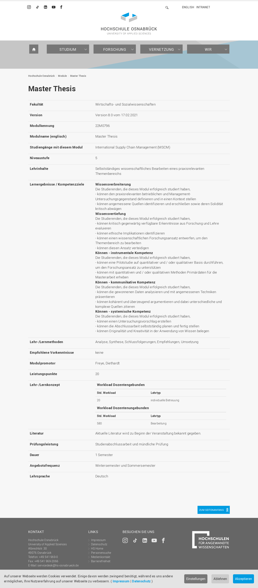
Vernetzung (161, 49)
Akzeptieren (243, 579)
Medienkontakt (100, 557)
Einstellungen (195, 579)
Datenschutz (141, 581)
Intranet (203, 7)
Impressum (121, 581)
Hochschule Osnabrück (41, 75)
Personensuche (101, 553)
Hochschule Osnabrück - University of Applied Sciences (129, 23)
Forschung (114, 49)
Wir (208, 49)
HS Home (97, 548)
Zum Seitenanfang (211, 509)
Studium (67, 49)
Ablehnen (220, 579)
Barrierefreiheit (100, 561)
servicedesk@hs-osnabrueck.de (57, 565)
